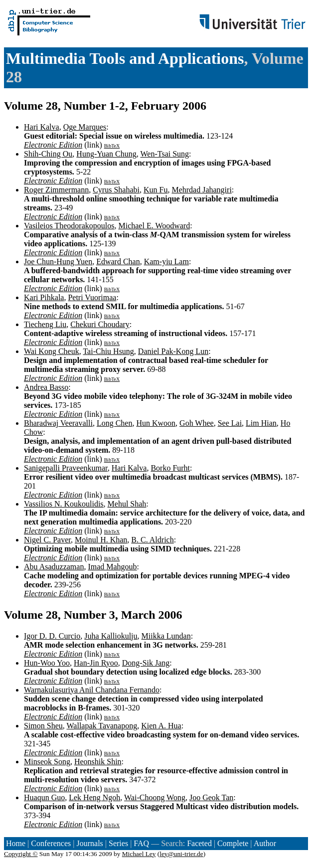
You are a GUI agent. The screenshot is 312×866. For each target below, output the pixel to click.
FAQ (141, 843)
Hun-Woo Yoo (47, 663)
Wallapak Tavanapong (102, 725)
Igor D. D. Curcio (52, 636)
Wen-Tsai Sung (165, 154)
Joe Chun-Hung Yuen (58, 261)
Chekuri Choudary (100, 324)
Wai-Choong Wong (154, 797)
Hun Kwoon (155, 423)
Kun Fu (155, 189)
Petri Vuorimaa (92, 297)
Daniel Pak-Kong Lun (173, 351)
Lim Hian (261, 423)
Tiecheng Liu (45, 324)
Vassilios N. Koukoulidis (64, 504)
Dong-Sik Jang (146, 663)
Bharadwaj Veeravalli (58, 423)
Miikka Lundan (166, 636)
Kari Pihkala (44, 297)
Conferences (51, 843)
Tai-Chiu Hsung (108, 351)
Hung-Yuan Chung (106, 154)
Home (15, 843)
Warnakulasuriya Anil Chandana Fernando (91, 690)
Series (118, 843)
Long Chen (115, 423)
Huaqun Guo (44, 797)
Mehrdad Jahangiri (201, 189)
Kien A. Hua (161, 725)
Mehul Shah (127, 504)
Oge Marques (85, 127)
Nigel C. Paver (47, 539)
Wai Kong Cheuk (51, 351)
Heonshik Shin (98, 761)
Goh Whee (196, 423)
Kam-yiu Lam (166, 261)
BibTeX (112, 146)
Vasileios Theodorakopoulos (69, 225)
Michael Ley (139, 854)
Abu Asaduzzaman (54, 566)
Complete (232, 843)
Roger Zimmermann (56, 189)
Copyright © (21, 854)
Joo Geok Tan (211, 797)
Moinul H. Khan (101, 539)
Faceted (199, 843)
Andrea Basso (46, 387)
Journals (89, 843)
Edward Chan (118, 261)
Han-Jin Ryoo (96, 663)
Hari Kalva (41, 127)
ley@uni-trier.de (181, 854)
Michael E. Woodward (154, 225)
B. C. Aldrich (152, 539)
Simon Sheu (43, 725)
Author (265, 843)
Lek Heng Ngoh (94, 797)
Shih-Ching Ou (48, 154)
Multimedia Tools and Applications (125, 58)
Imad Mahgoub (112, 566)
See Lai (230, 423)
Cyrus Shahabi (116, 189)
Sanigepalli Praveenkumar (66, 468)
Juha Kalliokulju (110, 636)
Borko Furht (170, 468)
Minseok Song (47, 761)
